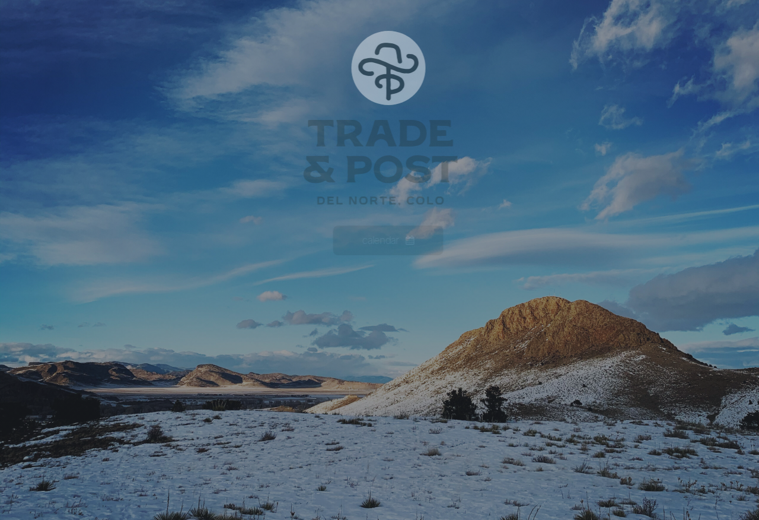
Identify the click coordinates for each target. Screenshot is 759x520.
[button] (389, 240)
